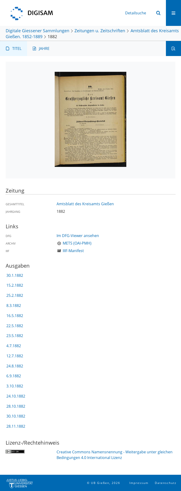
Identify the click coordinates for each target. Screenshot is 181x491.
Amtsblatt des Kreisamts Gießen (85, 203)
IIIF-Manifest (73, 250)
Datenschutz (166, 483)
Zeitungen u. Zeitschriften (99, 30)
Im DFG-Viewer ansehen (78, 235)
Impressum (138, 483)
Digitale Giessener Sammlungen (37, 30)
